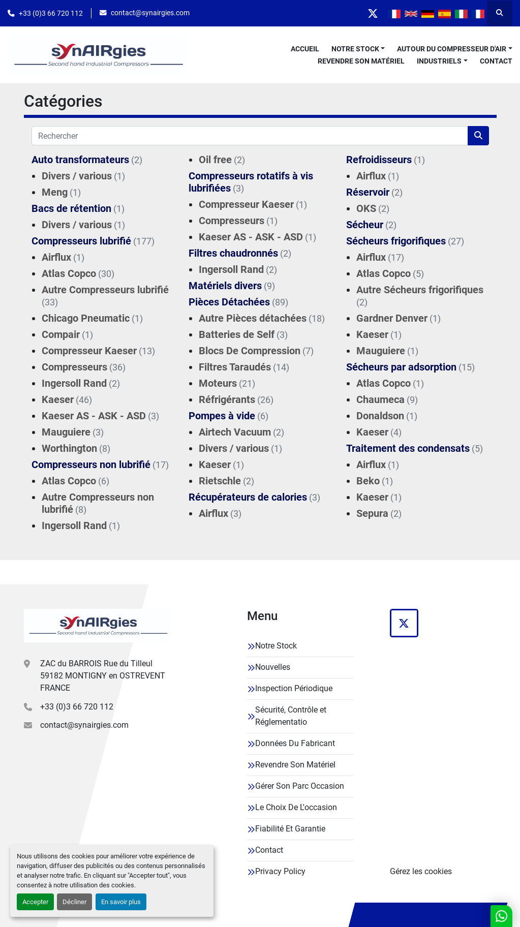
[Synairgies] (97, 625)
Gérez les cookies (421, 871)
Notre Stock (355, 49)
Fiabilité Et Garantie (290, 828)
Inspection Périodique (293, 688)
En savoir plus (121, 902)
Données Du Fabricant (295, 743)
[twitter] (372, 13)
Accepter (35, 902)
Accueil (305, 49)
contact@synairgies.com (150, 13)
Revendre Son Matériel (361, 61)
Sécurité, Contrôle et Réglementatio (290, 716)
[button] (358, 49)
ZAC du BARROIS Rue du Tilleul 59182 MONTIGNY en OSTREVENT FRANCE (102, 676)
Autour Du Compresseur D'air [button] (451, 49)
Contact (496, 61)
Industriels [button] (439, 61)
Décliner (74, 902)
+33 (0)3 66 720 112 (51, 13)
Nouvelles (272, 667)
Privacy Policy (280, 871)
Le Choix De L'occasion (296, 807)
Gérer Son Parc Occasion (299, 786)
